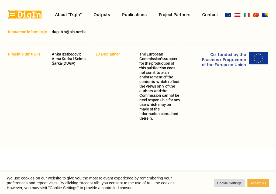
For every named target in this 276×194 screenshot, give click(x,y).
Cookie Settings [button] (229, 183)
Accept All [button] (258, 183)
